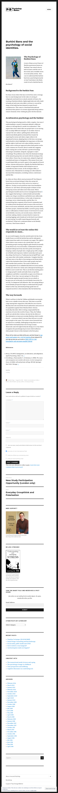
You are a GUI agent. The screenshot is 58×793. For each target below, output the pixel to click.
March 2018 (10, 717)
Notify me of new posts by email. (15, 458)
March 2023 (10, 685)
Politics (37, 380)
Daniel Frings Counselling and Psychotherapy (21, 641)
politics (22, 381)
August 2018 (11, 706)
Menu (49, 9)
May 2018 (10, 712)
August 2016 (10, 738)
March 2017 (10, 729)
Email (8, 430)
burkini (7, 381)
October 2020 (11, 694)
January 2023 (11, 687)
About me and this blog (13, 776)
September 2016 (12, 736)
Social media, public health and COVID (19, 643)
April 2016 (10, 746)
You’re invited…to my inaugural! (17, 645)
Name (8, 422)
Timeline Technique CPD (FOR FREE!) (18, 639)
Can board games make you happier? (18, 648)
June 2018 (10, 710)
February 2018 (11, 719)
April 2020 (10, 698)
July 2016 (10, 740)
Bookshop (9, 780)
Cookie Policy (33, 790)
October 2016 (11, 734)
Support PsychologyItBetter (14, 783)
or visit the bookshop (25, 337)
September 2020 (12, 696)
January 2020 (11, 700)
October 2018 (11, 704)
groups (18, 381)
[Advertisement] (29, 28)
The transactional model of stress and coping (21, 662)
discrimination (13, 381)
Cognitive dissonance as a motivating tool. (20, 668)
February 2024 (11, 683)
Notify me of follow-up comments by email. (18, 455)
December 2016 (11, 731)
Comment (9, 400)
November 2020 (12, 691)
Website (8, 437)
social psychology (29, 381)
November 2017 (11, 725)
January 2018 (11, 721)
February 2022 (11, 689)
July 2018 (10, 708)
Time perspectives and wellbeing (17, 666)
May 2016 (10, 744)
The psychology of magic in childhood (19, 664)
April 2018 (10, 715)
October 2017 (11, 727)
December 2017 (11, 723)
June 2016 (10, 742)
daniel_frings (11, 380)
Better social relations (29, 380)
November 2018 (12, 702)
